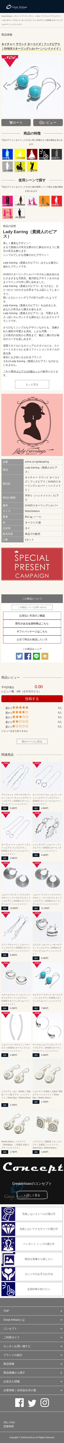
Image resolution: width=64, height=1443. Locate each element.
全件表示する (31, 691)
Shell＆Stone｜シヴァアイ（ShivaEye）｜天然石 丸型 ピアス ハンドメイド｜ (15, 1144)
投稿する (32, 699)
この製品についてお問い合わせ (32, 607)
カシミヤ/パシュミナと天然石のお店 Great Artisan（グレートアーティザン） (17, 6)
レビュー (49, 122)
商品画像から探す (14, 1372)
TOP (6, 1310)
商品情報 (8, 1363)
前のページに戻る (32, 741)
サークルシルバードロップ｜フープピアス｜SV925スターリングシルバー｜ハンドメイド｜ (47, 1047)
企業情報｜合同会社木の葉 (19, 1390)
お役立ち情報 (11, 1381)
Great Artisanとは (14, 1319)
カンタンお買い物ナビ (17, 1346)
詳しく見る (33, 1195)
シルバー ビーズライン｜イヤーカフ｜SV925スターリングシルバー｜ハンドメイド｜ (16, 1047)
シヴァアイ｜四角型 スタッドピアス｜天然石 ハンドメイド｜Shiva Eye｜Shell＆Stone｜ (47, 1144)
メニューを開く (53, 6)
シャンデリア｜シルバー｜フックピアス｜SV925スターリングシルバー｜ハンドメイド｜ (47, 847)
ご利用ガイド (11, 1337)
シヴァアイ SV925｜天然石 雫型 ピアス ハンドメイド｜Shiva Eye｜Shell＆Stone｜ (47, 1094)
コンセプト (10, 1328)
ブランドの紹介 (13, 1355)
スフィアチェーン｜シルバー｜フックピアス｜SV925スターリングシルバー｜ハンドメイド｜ (15, 947)
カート (18, 122)
